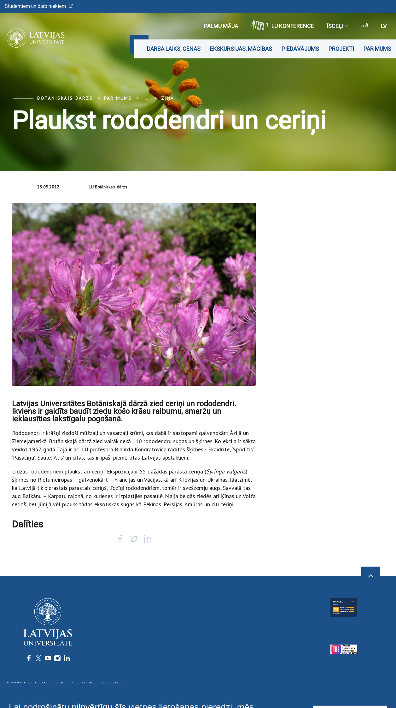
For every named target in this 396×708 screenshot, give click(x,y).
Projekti (341, 48)
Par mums (377, 48)
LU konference (282, 25)
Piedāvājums (300, 48)
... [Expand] (146, 98)
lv (384, 26)
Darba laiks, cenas (174, 48)
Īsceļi (337, 26)
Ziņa (167, 98)
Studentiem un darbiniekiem (39, 6)
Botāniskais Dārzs (65, 98)
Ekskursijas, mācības (241, 48)
